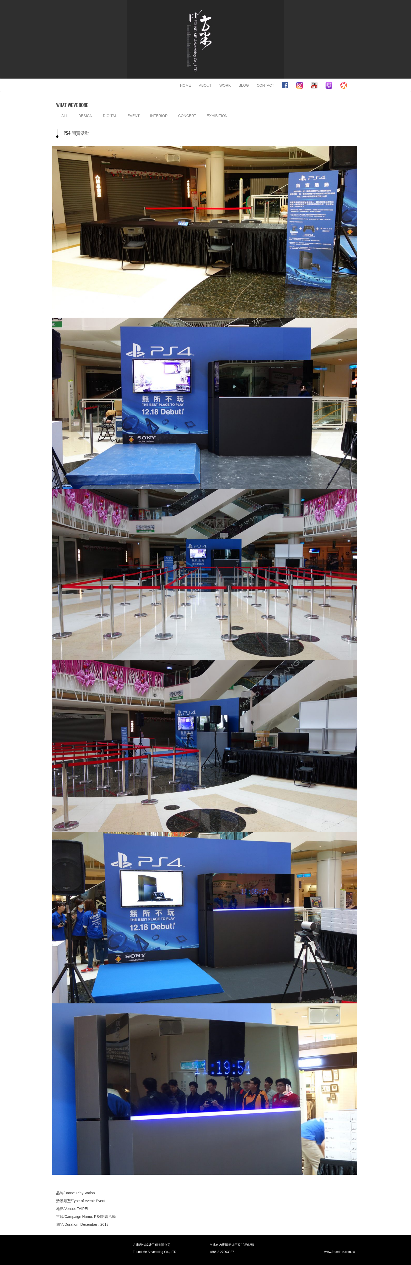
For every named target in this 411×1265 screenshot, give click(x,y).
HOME (185, 85)
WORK (225, 85)
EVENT (133, 116)
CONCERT (187, 116)
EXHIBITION (217, 116)
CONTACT (265, 85)
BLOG (244, 85)
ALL (64, 116)
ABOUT (205, 85)
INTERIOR (159, 116)
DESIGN (85, 116)
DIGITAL (110, 116)
